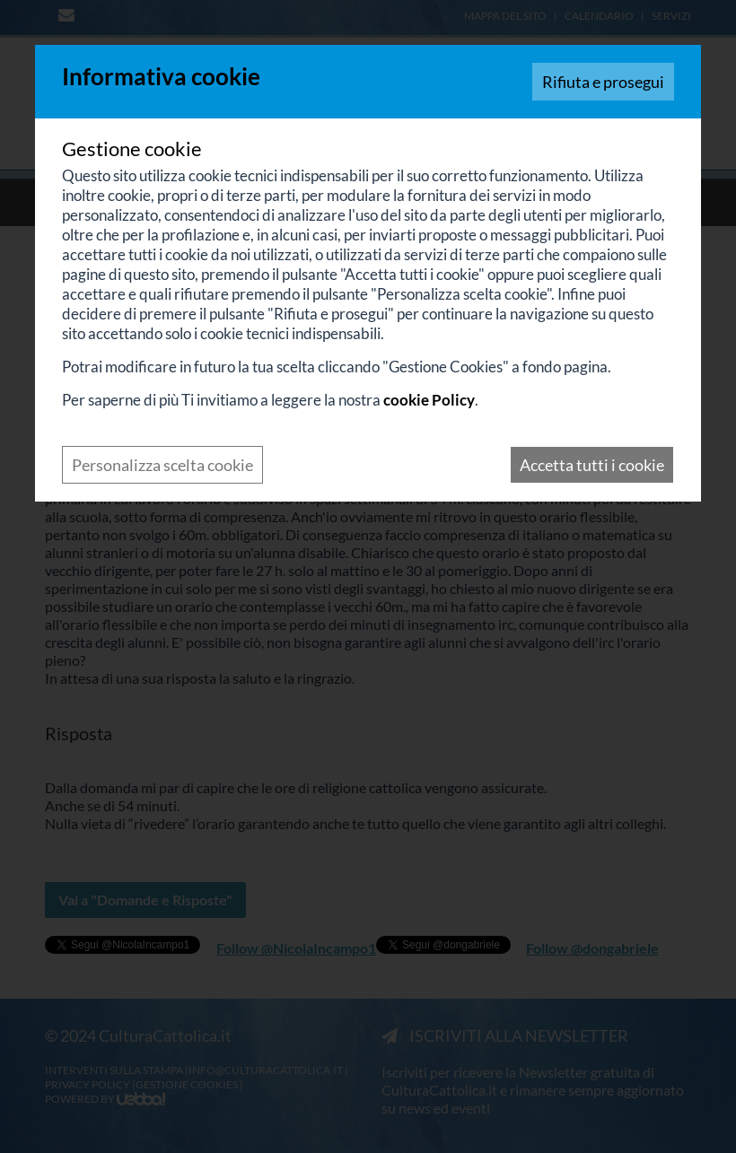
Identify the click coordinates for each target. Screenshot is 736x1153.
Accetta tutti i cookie (592, 465)
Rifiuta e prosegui (603, 82)
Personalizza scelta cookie (162, 465)
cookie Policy (429, 399)
